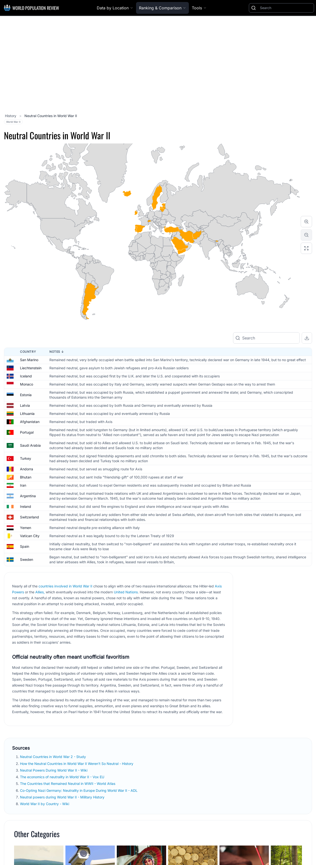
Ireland (25, 506)
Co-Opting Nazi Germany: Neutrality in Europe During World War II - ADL (79, 790)
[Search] (286, 7)
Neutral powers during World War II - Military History (62, 797)
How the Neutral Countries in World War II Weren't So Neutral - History (77, 763)
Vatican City (30, 536)
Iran (23, 485)
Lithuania (27, 413)
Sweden (26, 559)
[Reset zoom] (306, 248)
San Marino (29, 360)
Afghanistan (30, 422)
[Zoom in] (306, 221)
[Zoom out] (306, 235)
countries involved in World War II (65, 586)
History (11, 116)
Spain (24, 546)
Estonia (26, 395)
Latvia (25, 405)
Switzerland (29, 517)
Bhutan (25, 477)
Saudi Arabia (30, 445)
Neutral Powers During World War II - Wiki (54, 770)
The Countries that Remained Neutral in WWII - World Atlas (68, 783)
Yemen (25, 528)
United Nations (126, 592)
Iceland (26, 376)
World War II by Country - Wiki (45, 804)
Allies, (40, 592)
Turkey (25, 458)
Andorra (26, 469)
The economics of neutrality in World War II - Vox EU (62, 777)
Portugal (27, 432)
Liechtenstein (30, 368)
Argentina (28, 496)
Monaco (26, 384)
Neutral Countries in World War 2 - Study (53, 757)
